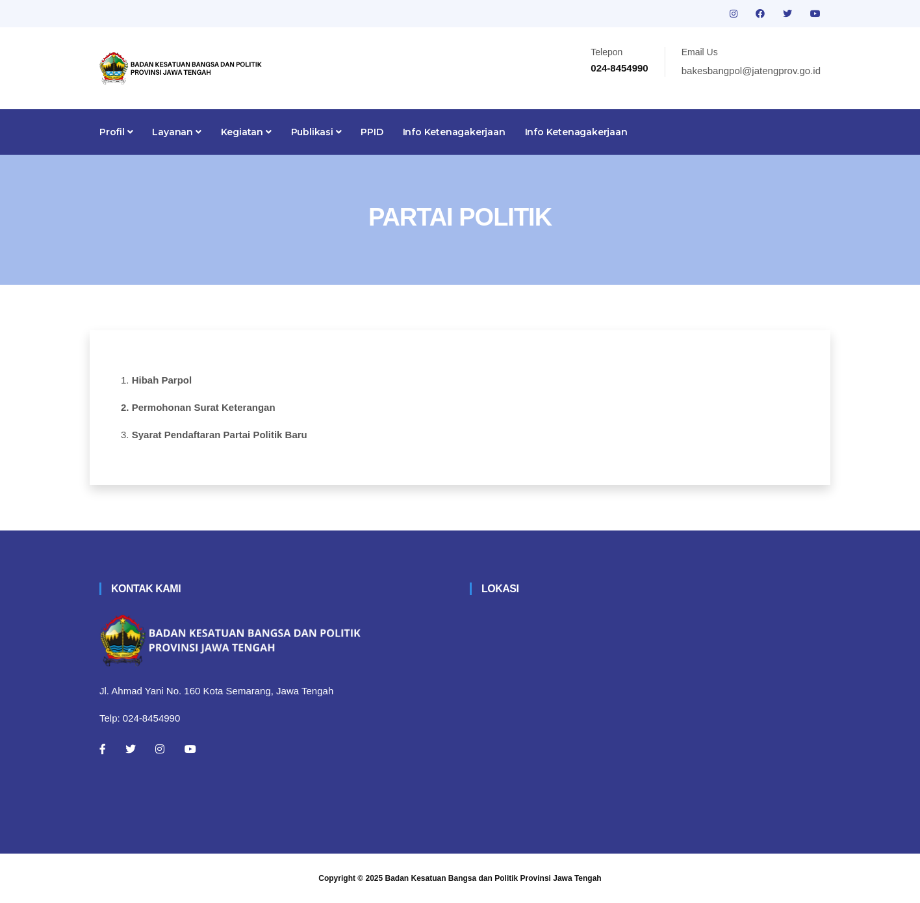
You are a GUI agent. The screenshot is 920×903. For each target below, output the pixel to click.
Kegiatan (246, 132)
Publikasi (316, 132)
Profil (116, 132)
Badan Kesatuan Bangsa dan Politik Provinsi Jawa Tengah (493, 878)
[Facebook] (102, 749)
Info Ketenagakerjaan (454, 132)
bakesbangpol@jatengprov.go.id (751, 70)
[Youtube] (190, 749)
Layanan (176, 132)
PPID (372, 132)
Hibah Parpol (162, 380)
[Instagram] (160, 749)
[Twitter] (130, 749)
